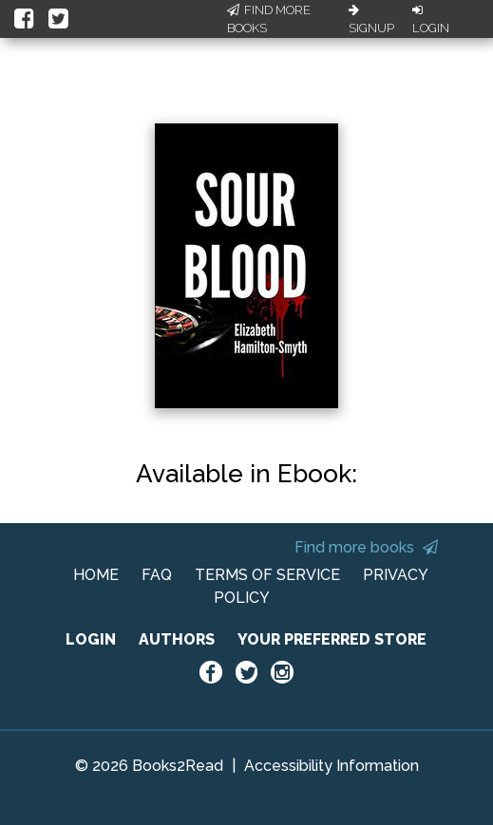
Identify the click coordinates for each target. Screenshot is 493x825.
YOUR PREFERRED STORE (332, 639)
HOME (96, 575)
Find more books (366, 547)
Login (430, 20)
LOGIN (91, 639)
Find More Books (269, 19)
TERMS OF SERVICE (267, 575)
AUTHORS (177, 639)
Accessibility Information (331, 766)
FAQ (157, 575)
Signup (371, 20)
